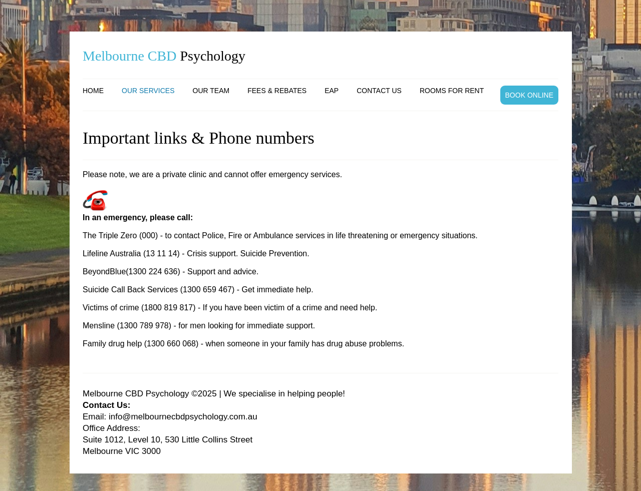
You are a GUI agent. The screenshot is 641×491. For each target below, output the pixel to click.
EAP (332, 91)
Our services (148, 91)
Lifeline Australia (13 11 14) (131, 253)
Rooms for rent (452, 91)
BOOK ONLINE (529, 95)
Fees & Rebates (276, 91)
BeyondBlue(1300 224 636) (131, 271)
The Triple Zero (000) (120, 235)
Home (93, 91)
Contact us (379, 91)
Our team (211, 91)
